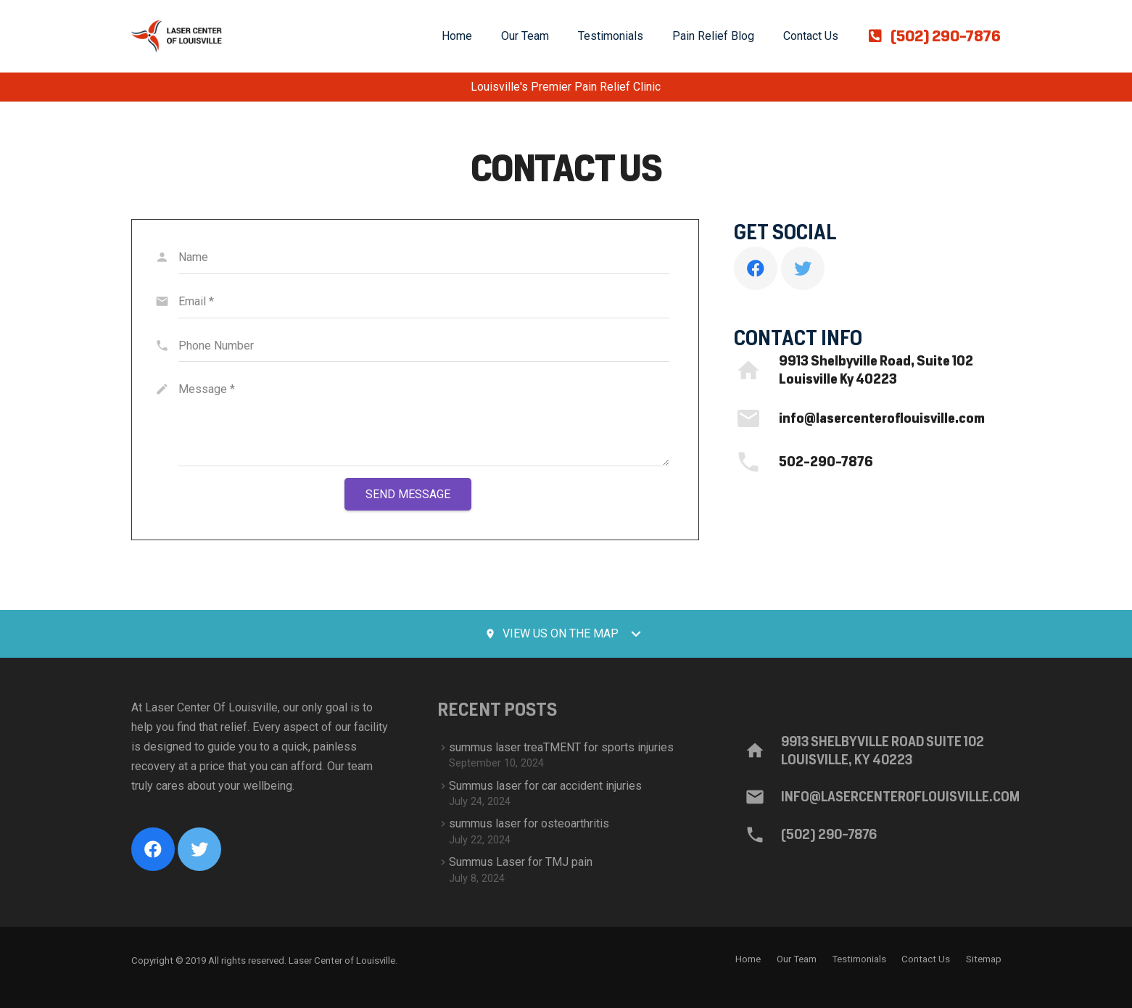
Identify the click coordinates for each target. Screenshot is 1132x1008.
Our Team (797, 959)
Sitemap (983, 959)
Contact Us (925, 959)
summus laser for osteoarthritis (529, 823)
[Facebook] (755, 268)
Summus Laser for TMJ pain (520, 862)
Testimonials (859, 959)
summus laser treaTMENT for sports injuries (561, 747)
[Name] (423, 257)
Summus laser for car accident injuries (545, 786)
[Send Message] (407, 494)
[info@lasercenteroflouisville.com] (756, 418)
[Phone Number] (423, 346)
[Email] (423, 302)
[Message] (423, 419)
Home (748, 959)
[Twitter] (803, 268)
